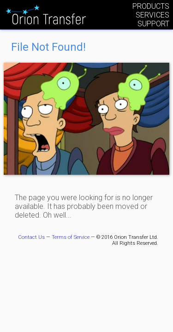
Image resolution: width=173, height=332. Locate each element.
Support (153, 23)
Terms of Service (70, 237)
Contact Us (31, 237)
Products (150, 6)
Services (152, 15)
